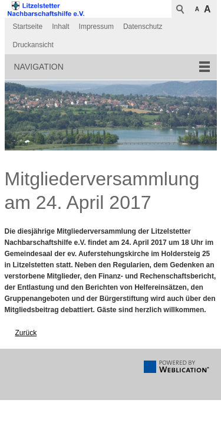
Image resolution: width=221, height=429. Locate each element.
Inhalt (60, 26)
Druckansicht (33, 45)
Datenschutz (143, 26)
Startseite (28, 26)
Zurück (26, 333)
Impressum (96, 26)
